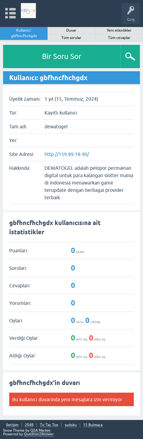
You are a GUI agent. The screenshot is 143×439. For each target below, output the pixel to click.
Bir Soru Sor (61, 56)
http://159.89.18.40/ (66, 154)
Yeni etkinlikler (119, 30)
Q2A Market (40, 430)
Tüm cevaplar (119, 38)
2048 (29, 425)
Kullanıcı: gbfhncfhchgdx (24, 33)
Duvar (71, 30)
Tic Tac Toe (49, 425)
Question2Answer (39, 434)
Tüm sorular (71, 38)
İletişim (12, 425)
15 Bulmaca (92, 425)
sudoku (71, 425)
